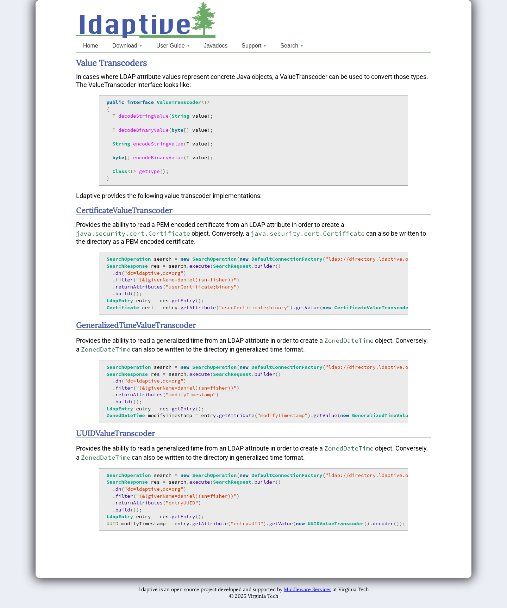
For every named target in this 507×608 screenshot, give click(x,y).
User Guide (173, 47)
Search (292, 47)
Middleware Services (307, 589)
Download (128, 47)
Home (90, 46)
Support (255, 47)
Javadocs (216, 46)
